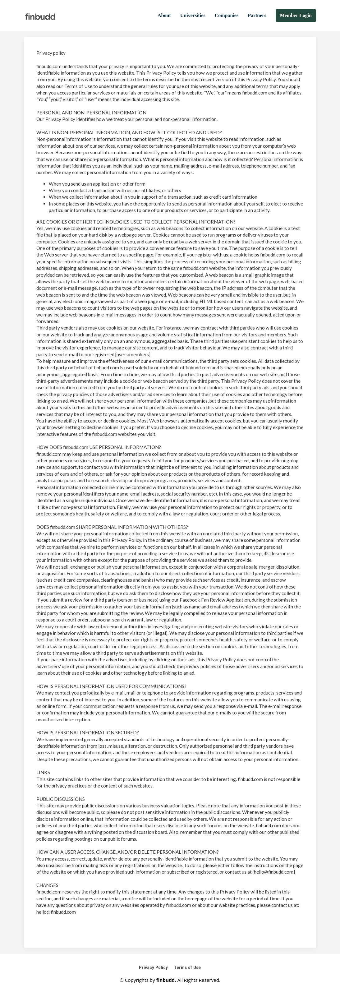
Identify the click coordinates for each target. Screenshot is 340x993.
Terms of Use (187, 967)
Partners (257, 15)
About (164, 15)
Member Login (296, 15)
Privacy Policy (153, 967)
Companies (226, 15)
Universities (192, 15)
